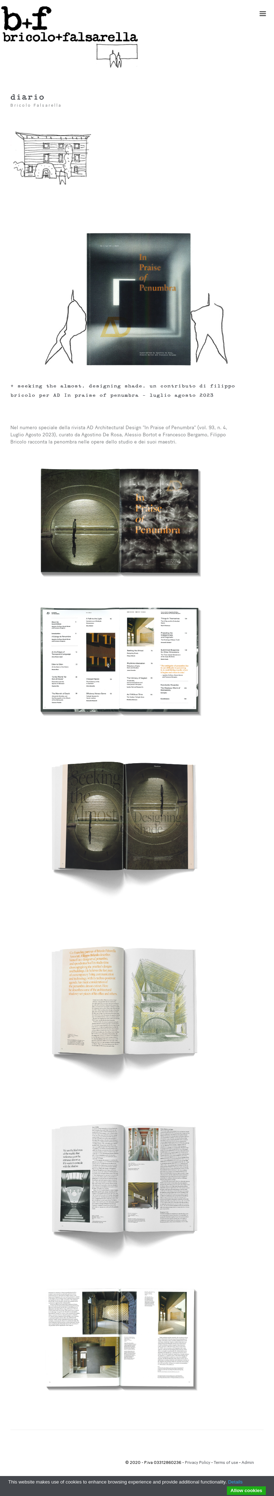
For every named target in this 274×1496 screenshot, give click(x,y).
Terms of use (226, 1463)
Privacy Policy (197, 1463)
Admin (248, 1463)
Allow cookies (246, 1490)
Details (235, 1482)
